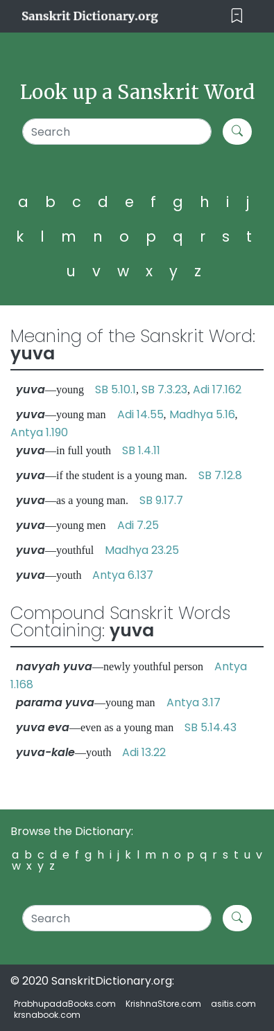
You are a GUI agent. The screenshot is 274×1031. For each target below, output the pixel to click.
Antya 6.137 (122, 575)
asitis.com (233, 1004)
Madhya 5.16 (202, 414)
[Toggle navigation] (236, 16)
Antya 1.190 (39, 432)
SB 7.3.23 (164, 389)
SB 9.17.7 (161, 500)
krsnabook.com (47, 1015)
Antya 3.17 (193, 702)
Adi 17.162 (217, 389)
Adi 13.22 (144, 752)
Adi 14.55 (140, 414)
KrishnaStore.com (163, 1004)
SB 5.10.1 (115, 389)
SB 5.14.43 (211, 727)
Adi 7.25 (138, 525)
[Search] (117, 131)
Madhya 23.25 (142, 550)
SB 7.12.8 (220, 475)
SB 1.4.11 (141, 450)
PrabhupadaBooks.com (65, 1004)
